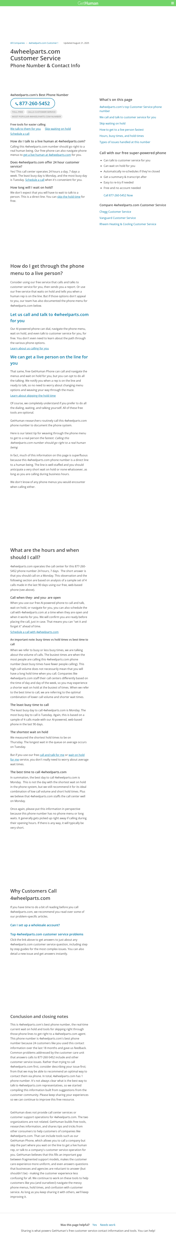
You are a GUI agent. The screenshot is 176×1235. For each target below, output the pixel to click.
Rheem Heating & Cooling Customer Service (128, 224)
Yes (94, 1225)
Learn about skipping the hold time (33, 396)
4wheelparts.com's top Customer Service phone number (131, 109)
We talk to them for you (25, 129)
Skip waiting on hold (58, 129)
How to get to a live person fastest (122, 130)
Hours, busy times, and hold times (122, 136)
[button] (172, 3)
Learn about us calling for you (29, 348)
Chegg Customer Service (115, 212)
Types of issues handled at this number (125, 142)
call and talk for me (52, 755)
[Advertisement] (49, 232)
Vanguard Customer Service (118, 218)
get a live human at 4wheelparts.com (47, 155)
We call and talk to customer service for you (128, 117)
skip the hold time (68, 197)
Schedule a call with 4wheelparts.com (34, 632)
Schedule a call (19, 134)
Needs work (107, 1225)
